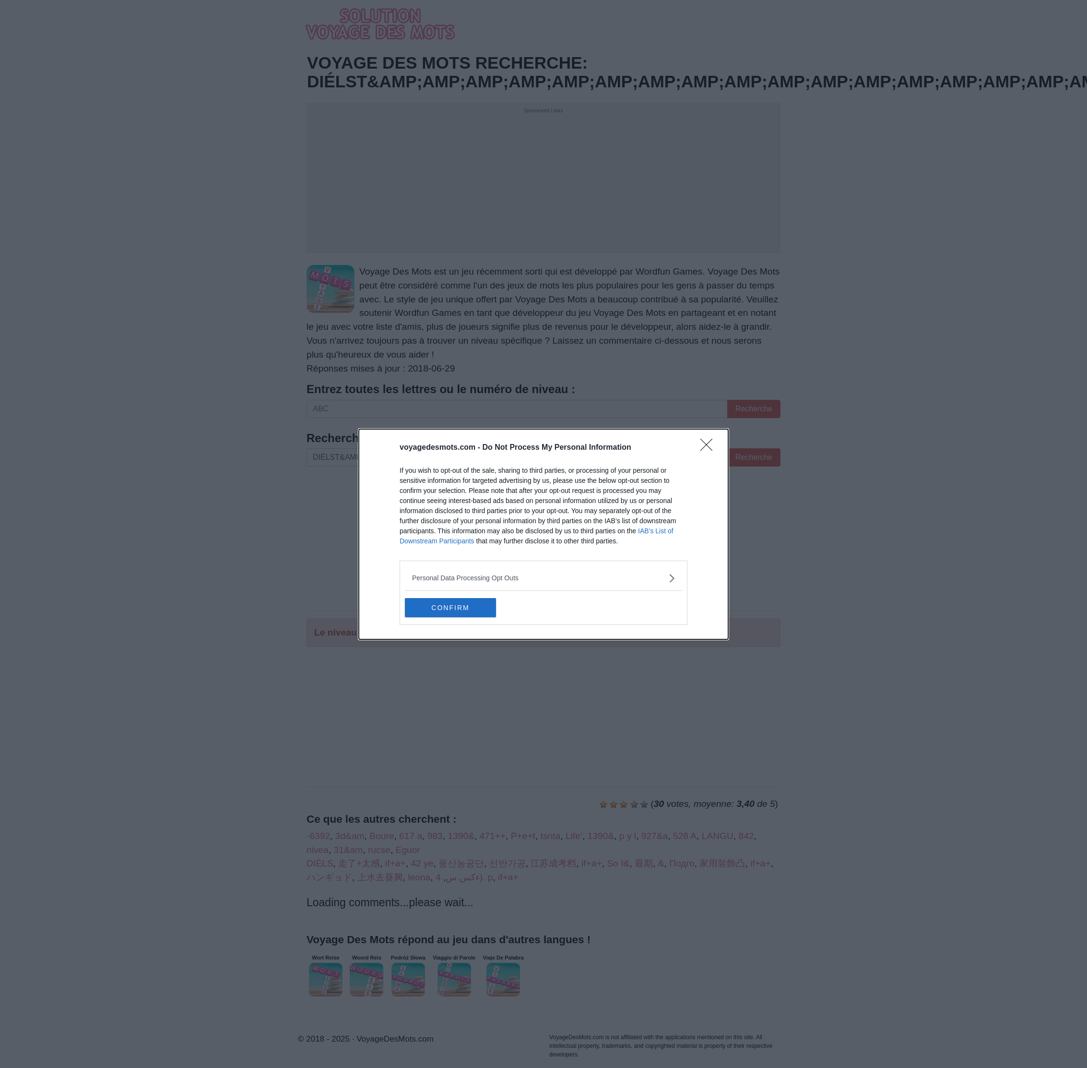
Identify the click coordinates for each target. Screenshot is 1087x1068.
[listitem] (543, 578)
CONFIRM (450, 607)
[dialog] (543, 534)
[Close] (709, 448)
